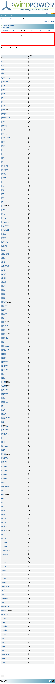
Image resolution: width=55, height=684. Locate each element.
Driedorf (2, 161)
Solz (2, 574)
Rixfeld (2, 511)
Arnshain (2, 73)
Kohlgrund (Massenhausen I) (6, 417)
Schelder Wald (3, 551)
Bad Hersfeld (3, 85)
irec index (49, 30)
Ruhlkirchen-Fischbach (5, 535)
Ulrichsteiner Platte (4, 610)
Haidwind (3, 285)
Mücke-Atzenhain (4, 474)
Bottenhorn (3, 109)
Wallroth (2, 642)
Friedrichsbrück (4, 245)
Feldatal (2, 210)
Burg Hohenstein (4, 134)
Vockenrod (3, 623)
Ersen (2, 201)
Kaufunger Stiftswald (4, 393)
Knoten (2, 410)
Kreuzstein (3, 419)
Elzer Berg (3, 186)
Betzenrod (3, 92)
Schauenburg (3, 547)
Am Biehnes (3, 69)
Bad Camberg (3, 82)
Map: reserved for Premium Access (27, 35)
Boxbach (2, 110)
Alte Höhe (3, 65)
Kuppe (2, 422)
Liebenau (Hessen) (4, 439)
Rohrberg (3, 514)
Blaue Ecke (3, 105)
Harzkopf (2, 306)
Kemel (2, 397)
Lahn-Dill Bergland (4, 426)
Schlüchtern (3, 555)
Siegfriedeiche (3, 570)
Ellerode (2, 185)
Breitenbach (3, 118)
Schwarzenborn (4, 565)
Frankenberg (3, 234)
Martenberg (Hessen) (5, 458)
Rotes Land (3, 527)
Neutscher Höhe (4, 487)
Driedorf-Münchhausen (5, 169)
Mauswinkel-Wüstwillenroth (6, 465)
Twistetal (2, 602)
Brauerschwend (4, 113)
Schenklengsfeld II (4, 554)
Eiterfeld (2, 182)
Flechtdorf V (3, 221)
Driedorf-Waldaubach (5, 170)
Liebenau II (3, 441)
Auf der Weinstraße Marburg (6, 78)
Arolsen (2, 74)
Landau (2, 430)
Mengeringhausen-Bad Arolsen (6, 467)
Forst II (2, 233)
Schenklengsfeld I (4, 553)
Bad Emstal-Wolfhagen (5, 84)
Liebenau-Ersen (4, 443)
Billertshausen (3, 96)
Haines (2, 289)
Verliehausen (3, 618)
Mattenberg (3, 463)
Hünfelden (3, 378)
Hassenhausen (3, 309)
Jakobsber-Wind (4, 386)
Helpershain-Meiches (5, 337)
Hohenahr (3, 362)
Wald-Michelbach (4, 641)
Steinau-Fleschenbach (5, 583)
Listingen (2, 450)
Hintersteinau (3, 357)
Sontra (2, 575)
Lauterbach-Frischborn (5, 434)
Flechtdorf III (3, 218)
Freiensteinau (3, 237)
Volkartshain (3, 634)
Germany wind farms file (8, 25)
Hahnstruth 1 (3, 282)
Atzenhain (3, 76)
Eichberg (2, 181)
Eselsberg (3, 205)
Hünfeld (2, 377)
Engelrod (2, 189)
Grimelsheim (3, 277)
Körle (2, 423)
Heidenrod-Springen (4, 325)
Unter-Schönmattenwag (5, 614)
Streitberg (3, 593)
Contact (15, 15)
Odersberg (3, 501)
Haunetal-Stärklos (4, 313)
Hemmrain (3, 342)
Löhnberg (3, 451)
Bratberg (2, 112)
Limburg (2, 445)
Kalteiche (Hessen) (4, 389)
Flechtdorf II (3, 217)
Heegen (2, 317)
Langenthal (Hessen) (4, 431)
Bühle (2, 140)
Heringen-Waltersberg (5, 346)
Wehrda (2, 647)
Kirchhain (3, 398)
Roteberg (3, 525)
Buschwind (3, 138)
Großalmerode (3, 278)
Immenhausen (3, 381)
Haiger (2, 286)
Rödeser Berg (3, 538)
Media (41, 30)
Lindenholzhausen (4, 447)
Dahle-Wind (3, 141)
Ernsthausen (3, 198)
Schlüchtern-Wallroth (4, 561)
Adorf (2, 58)
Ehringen (2, 178)
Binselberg (3, 101)
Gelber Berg (3, 258)
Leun (2, 438)
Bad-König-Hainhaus (4, 86)
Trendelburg (3, 601)
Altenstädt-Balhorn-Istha (5, 68)
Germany (19, 18)
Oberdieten (3, 494)
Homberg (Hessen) (4, 369)
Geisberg (3, 257)
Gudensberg (3, 281)
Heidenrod (3, 321)
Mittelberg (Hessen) (4, 473)
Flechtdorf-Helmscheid (5, 222)
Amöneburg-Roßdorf (4, 70)
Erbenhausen (3, 190)
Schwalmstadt (3, 562)
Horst (2, 370)
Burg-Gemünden (4, 136)
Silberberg (3, 571)
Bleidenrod (3, 106)
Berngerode (3, 88)
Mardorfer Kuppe (4, 457)
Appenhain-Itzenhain (4, 72)
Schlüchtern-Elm (4, 558)
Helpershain (3, 329)
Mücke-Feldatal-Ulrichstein (5, 479)
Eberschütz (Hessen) (4, 174)
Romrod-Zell (3, 517)
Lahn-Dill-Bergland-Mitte (5, 429)
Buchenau (3, 128)
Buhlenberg (3, 132)
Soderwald (3, 573)
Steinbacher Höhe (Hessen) (6, 586)
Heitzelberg (3, 326)
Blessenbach (3, 108)
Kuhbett (2, 421)
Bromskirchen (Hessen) (5, 122)
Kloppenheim (3, 407)
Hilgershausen (3, 353)
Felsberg (2, 213)
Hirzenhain (3, 358)
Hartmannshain (4, 301)
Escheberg (3, 202)
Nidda (2, 490)
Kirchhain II (3, 401)
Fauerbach (3, 209)
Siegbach (3, 569)
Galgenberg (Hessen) (5, 253)
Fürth (2, 249)
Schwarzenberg (4, 563)
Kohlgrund (3, 414)
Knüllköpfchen (3, 411)
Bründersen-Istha (4, 125)
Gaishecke (3, 250)
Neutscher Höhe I (4, 489)
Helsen (2, 341)
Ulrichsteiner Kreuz (4, 607)
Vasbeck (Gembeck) (4, 615)
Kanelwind (3, 390)
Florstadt (2, 226)
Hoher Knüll (3, 366)
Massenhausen (4, 459)
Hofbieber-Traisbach (4, 361)
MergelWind (3, 471)
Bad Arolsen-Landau (4, 81)
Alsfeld (2, 64)
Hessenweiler (3, 350)
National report (6, 27)
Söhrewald (3, 595)
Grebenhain (3, 270)
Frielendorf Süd (4, 246)
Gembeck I (3, 261)
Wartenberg (3, 646)
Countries (12, 18)
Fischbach (3, 214)
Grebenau (3, 269)
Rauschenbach (3, 509)
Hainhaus (3, 290)
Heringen (3, 345)
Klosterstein (3, 409)
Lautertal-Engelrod (4, 435)
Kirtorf (2, 405)
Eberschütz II (3, 177)
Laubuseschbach (4, 433)
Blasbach (3, 104)
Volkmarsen (3, 635)
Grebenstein (3, 273)
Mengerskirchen (4, 469)
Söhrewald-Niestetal (4, 598)
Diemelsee (3, 149)
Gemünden (3, 262)
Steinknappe (3, 589)
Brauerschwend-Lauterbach (6, 116)
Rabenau (3, 503)
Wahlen (2, 638)
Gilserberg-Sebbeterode (5, 266)
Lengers (2, 437)
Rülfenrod (3, 537)
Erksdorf (2, 197)
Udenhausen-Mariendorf (5, 605)
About (11, 15)
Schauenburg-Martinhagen (5, 549)
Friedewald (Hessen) (4, 241)
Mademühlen (3, 453)
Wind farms (14, 30)
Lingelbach (3, 449)
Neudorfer (3, 482)
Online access (7, 15)
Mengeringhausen (4, 466)
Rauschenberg (3, 510)
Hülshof (2, 374)
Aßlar (2, 80)
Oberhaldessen (4, 499)
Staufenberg (3, 582)
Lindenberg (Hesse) (4, 446)
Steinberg (3, 587)
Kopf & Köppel (3, 418)
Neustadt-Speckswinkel (5, 485)
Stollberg (2, 590)
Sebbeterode (3, 567)
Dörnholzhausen (4, 173)
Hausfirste (3, 314)
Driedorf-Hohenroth (4, 165)
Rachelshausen (4, 507)
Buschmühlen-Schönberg (5, 137)
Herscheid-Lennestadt (5, 349)
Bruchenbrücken (4, 124)
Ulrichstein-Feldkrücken (5, 606)
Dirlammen (3, 157)
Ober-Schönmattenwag (5, 493)
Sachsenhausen (4, 539)
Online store (2, 15)
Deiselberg (3, 145)
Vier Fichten (3, 619)
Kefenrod (3, 394)
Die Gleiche (3, 146)
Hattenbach (3, 310)
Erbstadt (2, 193)
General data (5, 30)
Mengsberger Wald (4, 470)
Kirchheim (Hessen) (4, 402)
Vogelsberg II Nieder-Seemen (6, 633)
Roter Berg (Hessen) (4, 526)
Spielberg (3, 579)
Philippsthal (3, 502)
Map (32, 30)
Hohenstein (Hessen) (5, 365)
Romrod (2, 515)
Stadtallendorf (3, 581)
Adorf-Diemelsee (4, 62)
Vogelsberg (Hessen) (4, 625)
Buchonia (3, 130)
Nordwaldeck (3, 491)
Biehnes (2, 94)
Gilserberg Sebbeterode (5, 265)
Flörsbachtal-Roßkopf (5, 229)
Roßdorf (2, 534)
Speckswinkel (3, 577)
